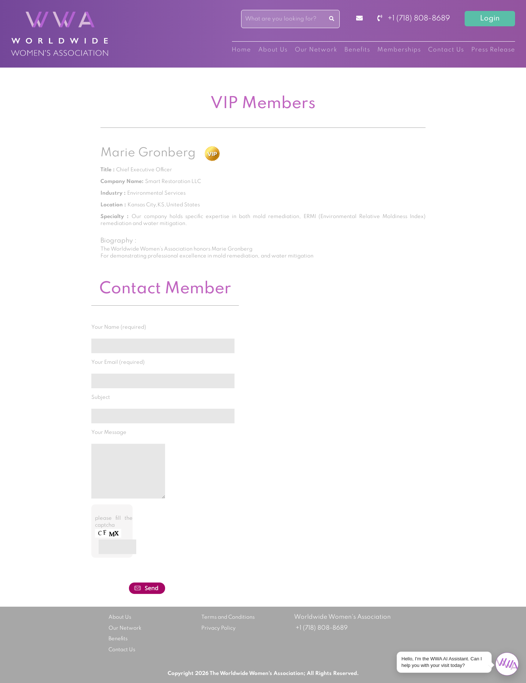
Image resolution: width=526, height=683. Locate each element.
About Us (272, 50)
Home (241, 50)
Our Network (316, 50)
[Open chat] (507, 664)
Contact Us (446, 50)
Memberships (399, 50)
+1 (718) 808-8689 (413, 18)
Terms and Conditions (228, 617)
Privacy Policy (218, 628)
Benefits (357, 50)
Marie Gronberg (148, 153)
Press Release (493, 50)
